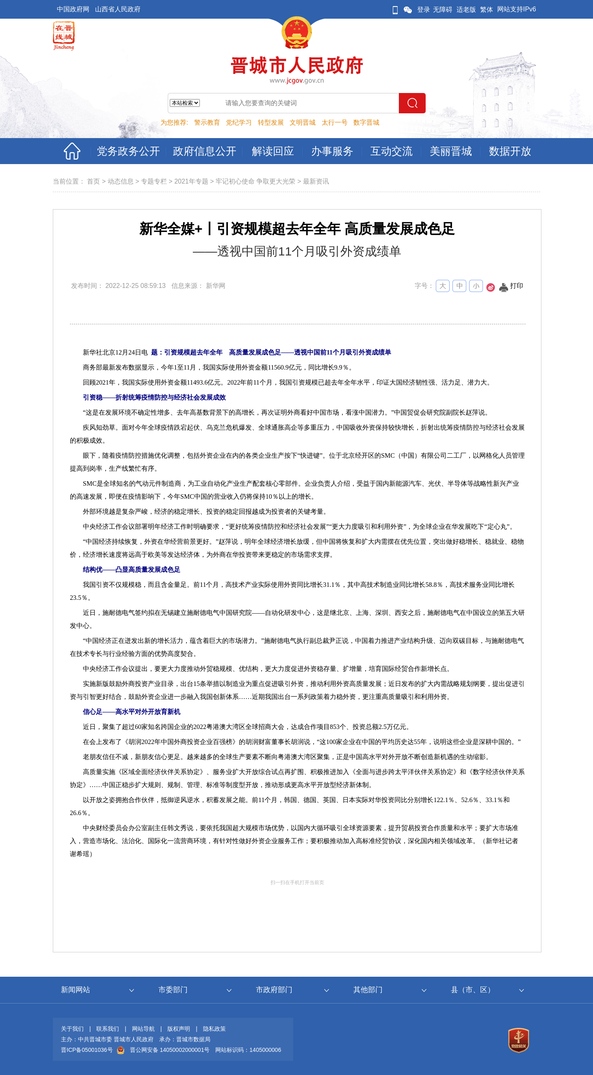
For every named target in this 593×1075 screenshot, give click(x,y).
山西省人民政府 (118, 9)
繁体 (486, 9)
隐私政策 (214, 1028)
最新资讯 (316, 181)
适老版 (466, 9)
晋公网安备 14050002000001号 (170, 1050)
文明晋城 (303, 122)
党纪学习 (239, 122)
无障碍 (442, 9)
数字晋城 (366, 122)
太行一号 (335, 122)
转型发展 (271, 122)
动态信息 (121, 181)
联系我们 (107, 1028)
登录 (423, 9)
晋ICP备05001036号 (87, 1050)
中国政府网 (73, 9)
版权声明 (178, 1028)
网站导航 (143, 1028)
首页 (93, 181)
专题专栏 (154, 181)
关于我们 (72, 1028)
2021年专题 (191, 181)
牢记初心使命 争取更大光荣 (255, 181)
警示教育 (207, 122)
